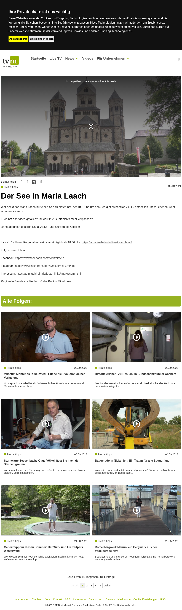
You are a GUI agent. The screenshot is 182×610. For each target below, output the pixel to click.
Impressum (79, 599)
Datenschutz (96, 599)
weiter (107, 585)
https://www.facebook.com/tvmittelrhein (39, 258)
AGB (67, 599)
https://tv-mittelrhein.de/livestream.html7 (107, 242)
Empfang (37, 599)
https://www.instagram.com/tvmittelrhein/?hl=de (45, 265)
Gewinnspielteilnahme (118, 599)
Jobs (47, 599)
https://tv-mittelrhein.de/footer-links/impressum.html (49, 273)
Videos (87, 58)
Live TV (56, 58)
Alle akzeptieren (18, 38)
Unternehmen (21, 599)
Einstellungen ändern (42, 38)
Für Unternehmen (111, 58)
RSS (163, 599)
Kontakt (57, 599)
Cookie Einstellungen (145, 599)
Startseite (38, 58)
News (69, 58)
